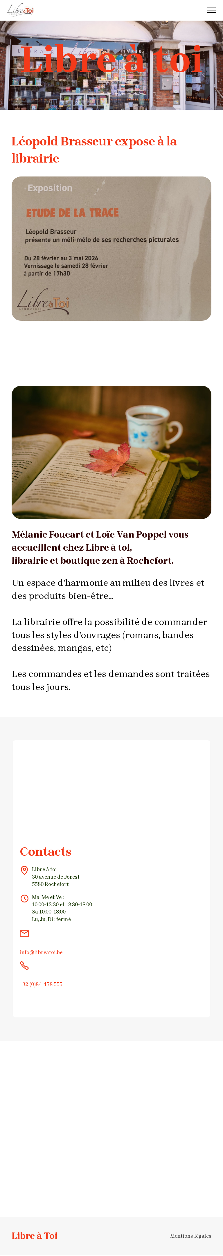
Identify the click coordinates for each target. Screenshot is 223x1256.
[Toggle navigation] (211, 10)
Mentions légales (190, 1236)
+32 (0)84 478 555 (41, 984)
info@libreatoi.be (41, 952)
